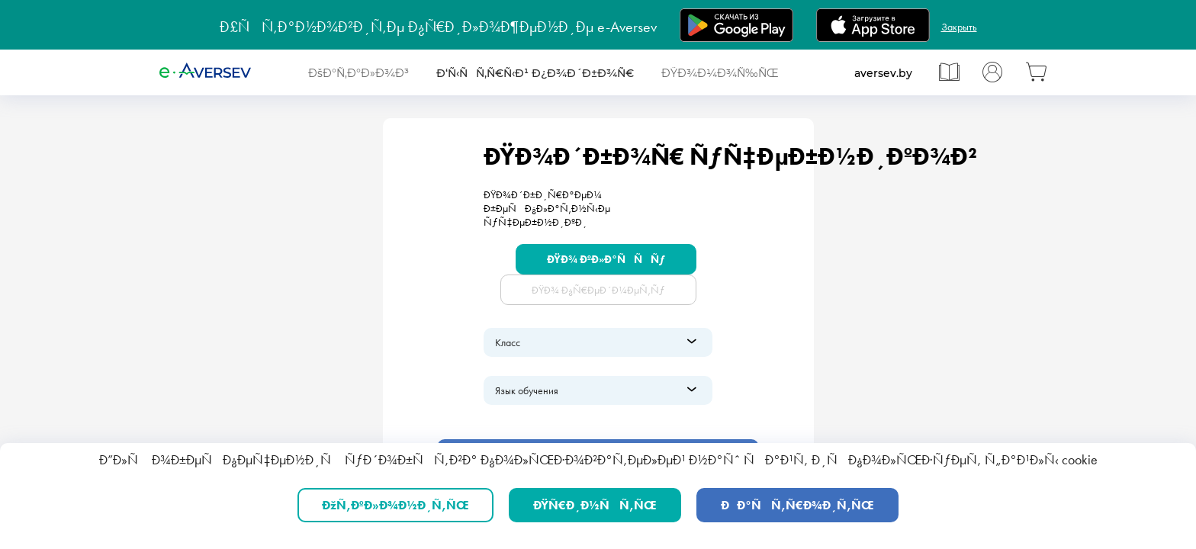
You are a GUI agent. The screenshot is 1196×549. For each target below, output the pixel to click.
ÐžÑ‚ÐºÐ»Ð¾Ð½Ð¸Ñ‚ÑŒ (395, 505)
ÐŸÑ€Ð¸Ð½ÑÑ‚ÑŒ (595, 505)
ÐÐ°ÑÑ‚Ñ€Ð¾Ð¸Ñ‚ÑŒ (797, 505)
